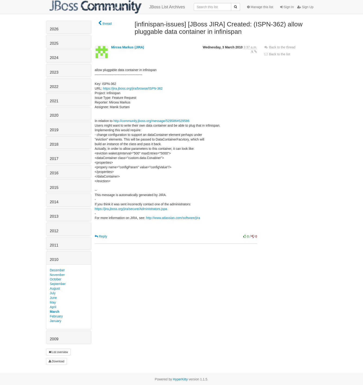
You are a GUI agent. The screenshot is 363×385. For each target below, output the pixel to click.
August (55, 288)
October (55, 279)
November (57, 275)
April (53, 307)
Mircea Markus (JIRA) (127, 47)
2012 (54, 231)
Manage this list (260, 7)
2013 (54, 216)
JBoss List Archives (117, 7)
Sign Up (305, 7)
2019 (54, 130)
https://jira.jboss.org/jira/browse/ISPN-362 (133, 88)
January (55, 321)
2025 (54, 43)
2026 (54, 29)
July (53, 293)
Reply (101, 236)
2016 (54, 173)
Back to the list (277, 54)
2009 (54, 339)
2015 (54, 187)
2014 (54, 202)
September (58, 284)
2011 (54, 245)
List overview (58, 352)
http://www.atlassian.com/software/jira (173, 218)
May (53, 302)
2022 (54, 87)
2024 (54, 58)
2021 (54, 101)
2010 (54, 259)
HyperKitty (180, 379)
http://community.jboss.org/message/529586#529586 (151, 121)
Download (56, 361)
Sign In (287, 7)
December (57, 270)
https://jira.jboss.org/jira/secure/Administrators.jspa (131, 209)
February (56, 316)
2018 (54, 144)
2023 (54, 72)
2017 (54, 159)
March (54, 311)
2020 (54, 115)
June (53, 298)
